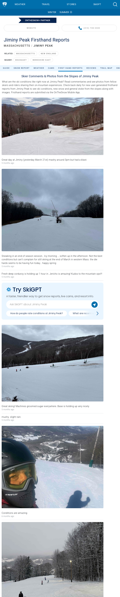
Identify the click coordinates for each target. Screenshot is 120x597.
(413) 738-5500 (89, 28)
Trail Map (106, 68)
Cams (51, 68)
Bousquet (21, 60)
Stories (71, 4)
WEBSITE (31, 28)
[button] (115, 4)
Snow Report (22, 68)
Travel (46, 4)
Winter (52, 12)
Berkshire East (42, 60)
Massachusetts (25, 54)
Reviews (91, 68)
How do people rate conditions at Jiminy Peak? (36, 313)
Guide (6, 68)
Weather (20, 4)
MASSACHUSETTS (17, 45)
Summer (64, 12)
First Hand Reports (70, 68)
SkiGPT (97, 4)
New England (48, 54)
